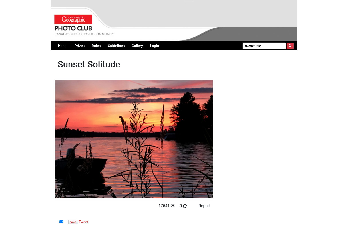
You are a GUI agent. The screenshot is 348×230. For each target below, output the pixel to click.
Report (204, 205)
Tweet (83, 222)
